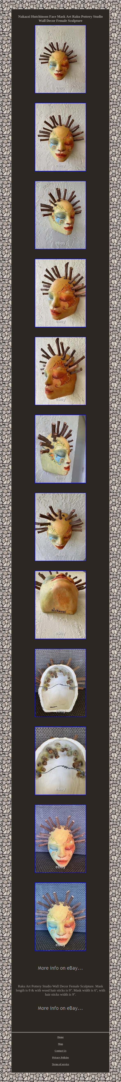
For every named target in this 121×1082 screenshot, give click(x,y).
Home (60, 1037)
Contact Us (60, 1050)
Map (60, 1044)
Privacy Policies (60, 1057)
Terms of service (60, 1064)
